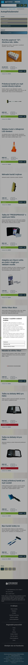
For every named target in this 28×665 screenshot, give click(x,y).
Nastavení (6, 342)
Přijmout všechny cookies (9, 346)
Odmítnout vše (7, 344)
